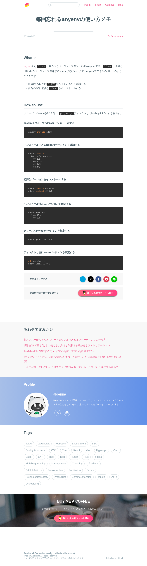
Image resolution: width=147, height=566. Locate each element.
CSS (53, 450)
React (76, 450)
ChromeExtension (82, 477)
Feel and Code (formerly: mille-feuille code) (49, 553)
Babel (29, 457)
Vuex (116, 450)
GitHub (120, 558)
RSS (120, 4)
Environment (117, 36)
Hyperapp (101, 450)
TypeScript (60, 477)
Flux (86, 457)
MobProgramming (35, 463)
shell (51, 457)
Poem (87, 4)
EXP (40, 457)
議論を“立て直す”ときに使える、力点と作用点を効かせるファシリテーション (67, 345)
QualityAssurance (35, 450)
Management (59, 463)
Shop (98, 4)
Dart (62, 457)
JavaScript (44, 443)
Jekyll (29, 443)
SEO (94, 443)
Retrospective (55, 470)
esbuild (101, 477)
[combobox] (64, 4)
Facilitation (75, 470)
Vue (88, 450)
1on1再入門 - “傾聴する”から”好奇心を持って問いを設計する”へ (59, 351)
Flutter (74, 457)
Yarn (64, 450)
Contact (109, 4)
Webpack (61, 443)
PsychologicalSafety (37, 477)
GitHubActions (34, 470)
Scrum (90, 470)
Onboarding (32, 483)
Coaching (77, 463)
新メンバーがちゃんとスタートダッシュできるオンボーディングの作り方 (65, 339)
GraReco (94, 463)
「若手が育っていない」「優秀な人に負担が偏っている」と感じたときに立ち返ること (72, 367)
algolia (98, 457)
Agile (114, 477)
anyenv (28, 66)
